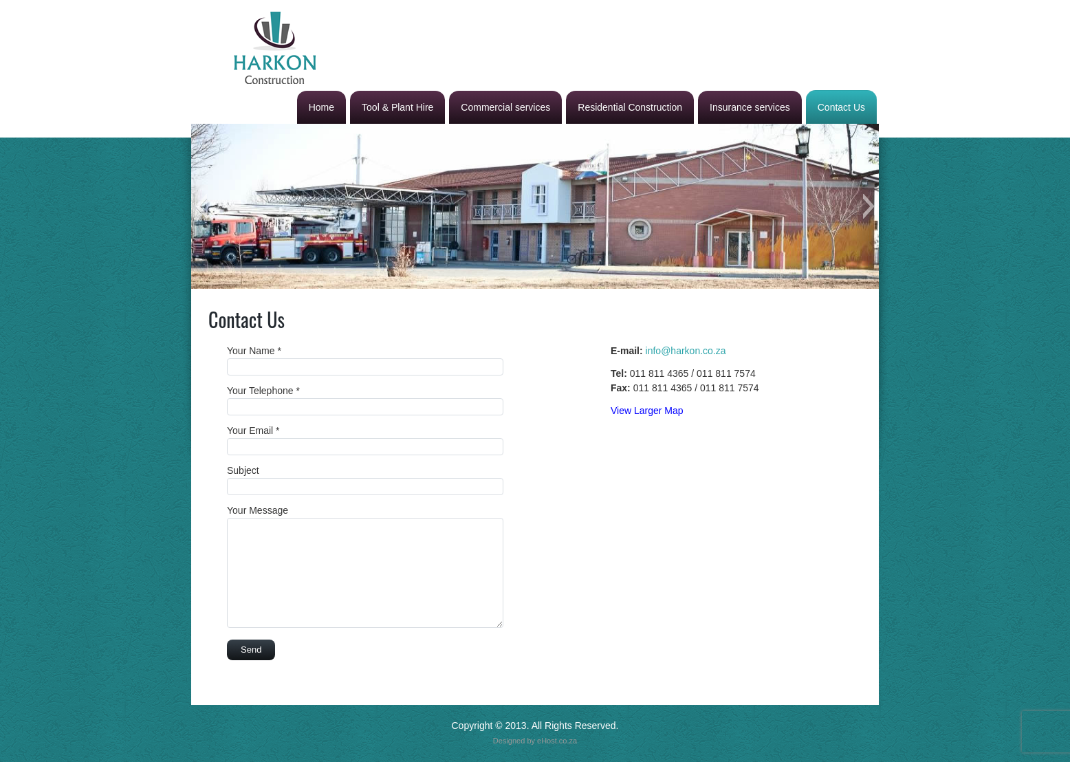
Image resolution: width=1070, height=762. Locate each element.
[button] (201, 206)
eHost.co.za (557, 741)
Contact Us (841, 107)
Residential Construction (630, 107)
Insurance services (750, 107)
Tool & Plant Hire (397, 107)
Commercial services (505, 107)
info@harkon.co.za (686, 350)
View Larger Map (647, 410)
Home (321, 107)
